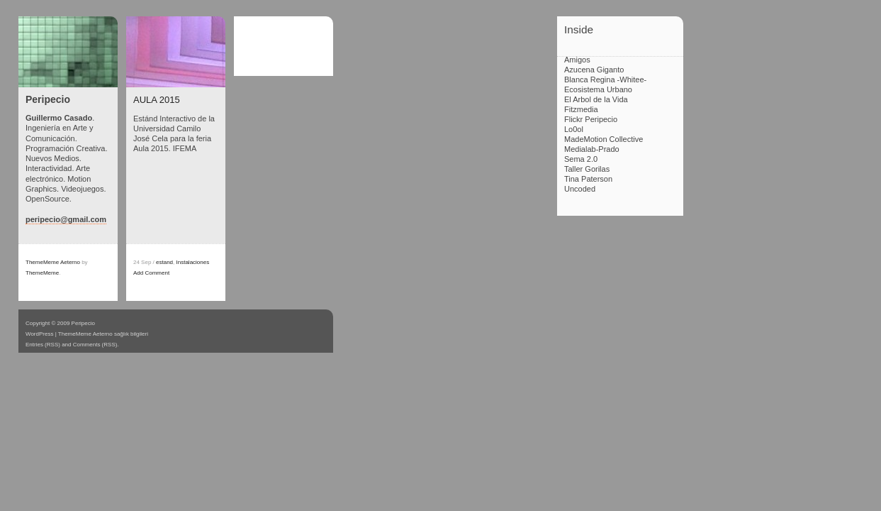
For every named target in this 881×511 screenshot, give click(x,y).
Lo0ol (573, 129)
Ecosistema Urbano (598, 89)
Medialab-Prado (591, 149)
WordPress (39, 334)
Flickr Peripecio (590, 119)
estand (164, 262)
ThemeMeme (42, 273)
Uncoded (579, 189)
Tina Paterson (588, 179)
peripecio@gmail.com (66, 219)
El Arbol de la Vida (596, 99)
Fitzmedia (581, 109)
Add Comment (151, 273)
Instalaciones (193, 262)
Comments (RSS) (95, 344)
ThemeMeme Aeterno (53, 262)
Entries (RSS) (43, 344)
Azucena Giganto (594, 69)
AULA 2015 (156, 99)
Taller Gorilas (587, 169)
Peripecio (48, 99)
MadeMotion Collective (603, 139)
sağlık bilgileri (131, 334)
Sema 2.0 (580, 159)
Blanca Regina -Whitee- (605, 79)
